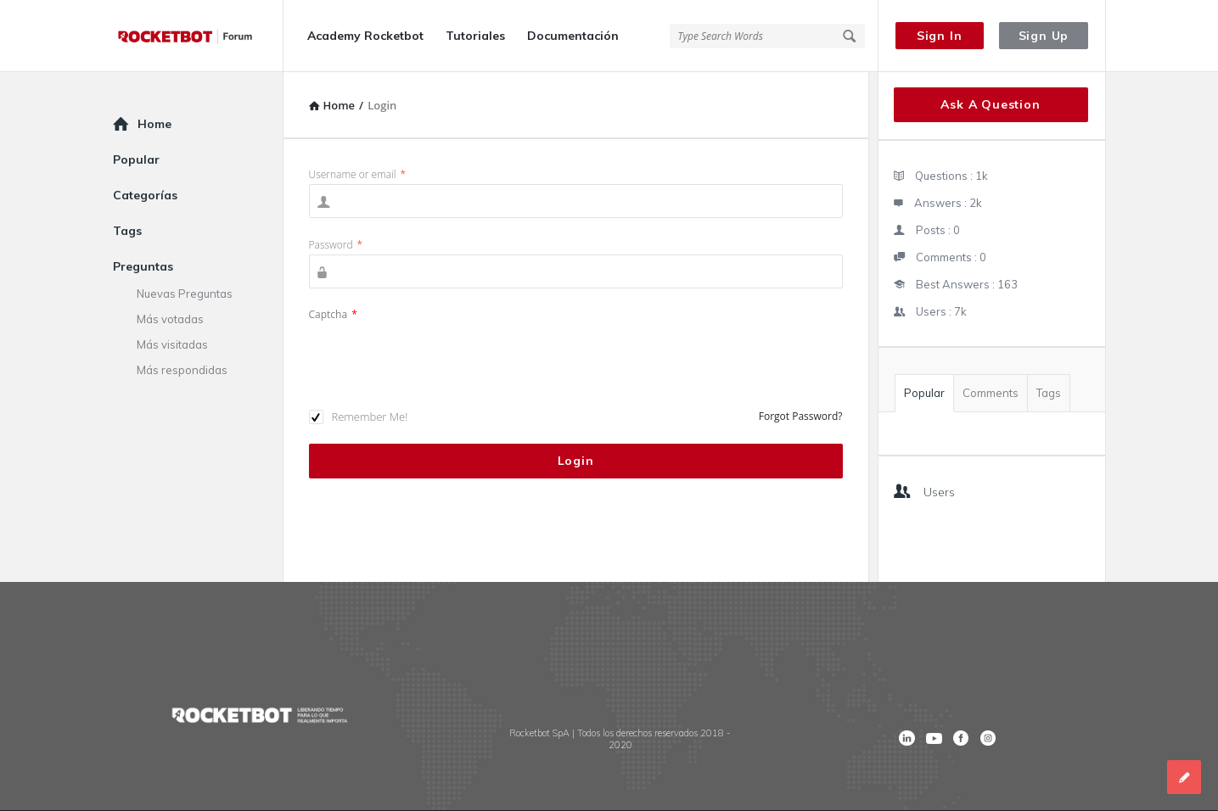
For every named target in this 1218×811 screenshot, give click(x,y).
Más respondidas (182, 370)
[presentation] (438, 357)
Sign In (940, 35)
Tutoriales (475, 35)
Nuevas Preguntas (185, 293)
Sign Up (1044, 35)
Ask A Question (990, 104)
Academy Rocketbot (365, 35)
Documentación (573, 35)
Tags (1048, 393)
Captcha (333, 314)
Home (154, 123)
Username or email (358, 174)
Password (336, 245)
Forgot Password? (801, 416)
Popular (924, 393)
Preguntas (143, 266)
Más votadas (170, 319)
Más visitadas (172, 344)
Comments (991, 393)
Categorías (145, 195)
